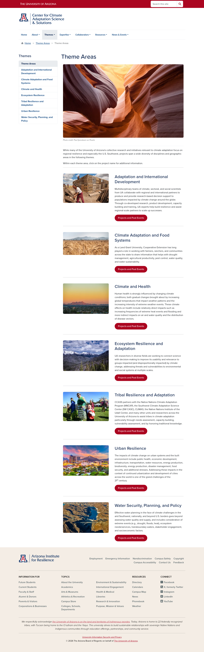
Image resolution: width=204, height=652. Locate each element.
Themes (49, 34)
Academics (67, 587)
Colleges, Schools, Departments (70, 608)
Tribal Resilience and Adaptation (32, 103)
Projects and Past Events (131, 217)
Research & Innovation (108, 601)
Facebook (169, 582)
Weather (136, 606)
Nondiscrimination (142, 558)
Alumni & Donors (27, 596)
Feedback (178, 562)
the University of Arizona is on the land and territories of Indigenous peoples (91, 621)
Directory (137, 582)
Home (24, 34)
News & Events (119, 34)
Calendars (137, 587)
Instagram (169, 591)
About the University (72, 582)
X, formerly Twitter (173, 587)
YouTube (168, 601)
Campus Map (139, 591)
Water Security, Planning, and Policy (37, 119)
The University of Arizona (126, 641)
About (35, 34)
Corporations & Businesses (33, 606)
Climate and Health (31, 89)
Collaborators (82, 34)
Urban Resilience (30, 111)
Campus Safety (163, 558)
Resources (100, 34)
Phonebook (138, 601)
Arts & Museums (69, 591)
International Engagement (110, 587)
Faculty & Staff (26, 591)
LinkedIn (168, 596)
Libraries (100, 596)
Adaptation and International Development (36, 71)
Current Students (27, 587)
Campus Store (68, 601)
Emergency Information (117, 558)
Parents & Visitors (28, 601)
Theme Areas (43, 43)
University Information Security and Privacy (102, 637)
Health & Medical (105, 591)
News (135, 596)
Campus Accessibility (145, 562)
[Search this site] (164, 4)
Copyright (179, 558)
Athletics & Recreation (73, 596)
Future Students (27, 582)
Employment (96, 558)
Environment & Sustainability (111, 582)
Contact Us (165, 562)
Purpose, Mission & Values (110, 606)
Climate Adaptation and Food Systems (37, 81)
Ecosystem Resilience (33, 95)
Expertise (64, 34)
